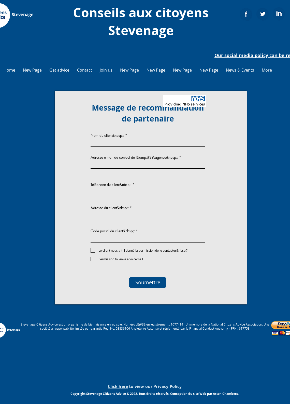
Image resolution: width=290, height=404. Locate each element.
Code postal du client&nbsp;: (113, 231)
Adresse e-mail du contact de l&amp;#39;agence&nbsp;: (134, 157)
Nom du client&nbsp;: (107, 135)
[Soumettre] (147, 282)
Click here (118, 386)
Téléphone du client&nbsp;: (111, 184)
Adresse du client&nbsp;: (110, 208)
